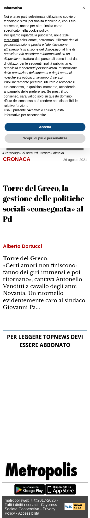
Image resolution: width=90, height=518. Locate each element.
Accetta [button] (45, 127)
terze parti (11, 40)
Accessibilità (28, 513)
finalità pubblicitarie (56, 63)
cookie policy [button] (38, 30)
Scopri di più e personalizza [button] (45, 138)
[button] (84, 7)
